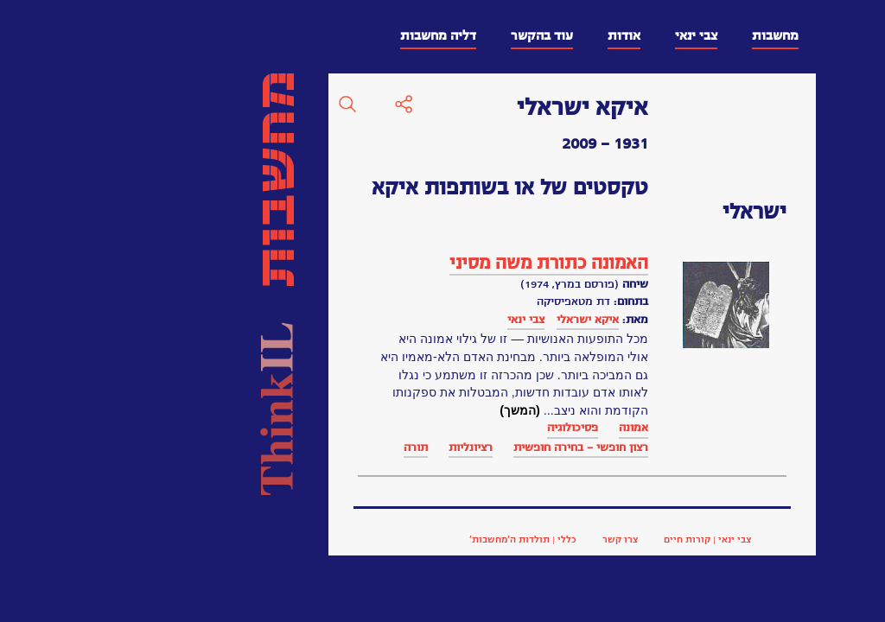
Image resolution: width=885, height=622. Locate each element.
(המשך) (279, 410)
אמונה (393, 427)
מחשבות (535, 35)
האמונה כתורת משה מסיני (308, 263)
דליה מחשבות (198, 35)
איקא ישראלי (347, 319)
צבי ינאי (456, 35)
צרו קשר (380, 539)
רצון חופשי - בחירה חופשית (340, 447)
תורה (175, 447)
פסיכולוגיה (332, 427)
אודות (383, 35)
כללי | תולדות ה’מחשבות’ (282, 539)
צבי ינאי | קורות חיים (467, 539)
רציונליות (230, 447)
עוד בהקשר (302, 35)
